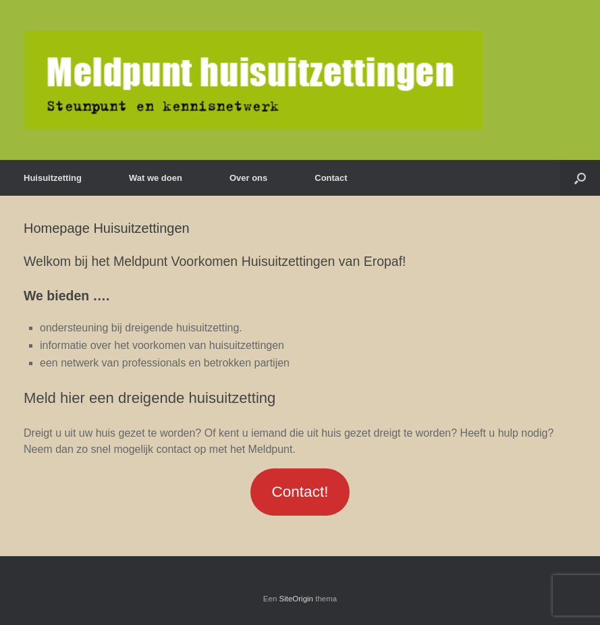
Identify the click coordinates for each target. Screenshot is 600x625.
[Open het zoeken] (580, 178)
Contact (331, 178)
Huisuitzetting (53, 178)
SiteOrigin (296, 599)
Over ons (248, 178)
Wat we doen (155, 178)
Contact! (300, 491)
